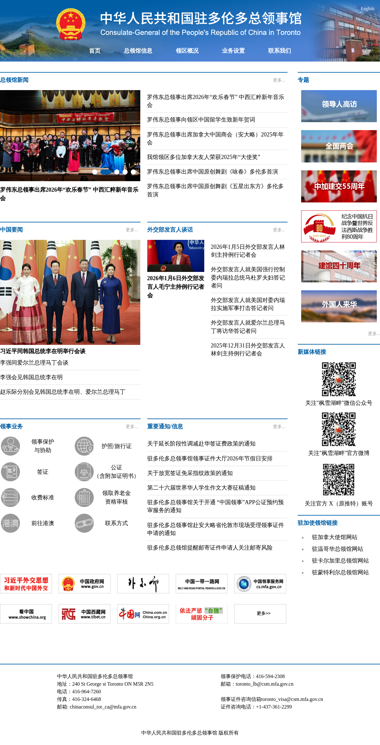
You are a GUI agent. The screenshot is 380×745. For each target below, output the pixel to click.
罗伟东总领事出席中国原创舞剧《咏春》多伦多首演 (212, 171)
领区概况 (187, 51)
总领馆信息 (138, 51)
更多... (279, 80)
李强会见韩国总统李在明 (31, 377)
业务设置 (233, 51)
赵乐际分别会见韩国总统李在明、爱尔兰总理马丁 (62, 392)
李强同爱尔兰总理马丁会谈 (34, 362)
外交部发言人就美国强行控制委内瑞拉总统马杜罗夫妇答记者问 (248, 277)
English (367, 8)
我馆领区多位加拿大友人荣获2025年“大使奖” (203, 157)
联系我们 (279, 51)
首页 (94, 51)
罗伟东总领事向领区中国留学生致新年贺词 (201, 119)
